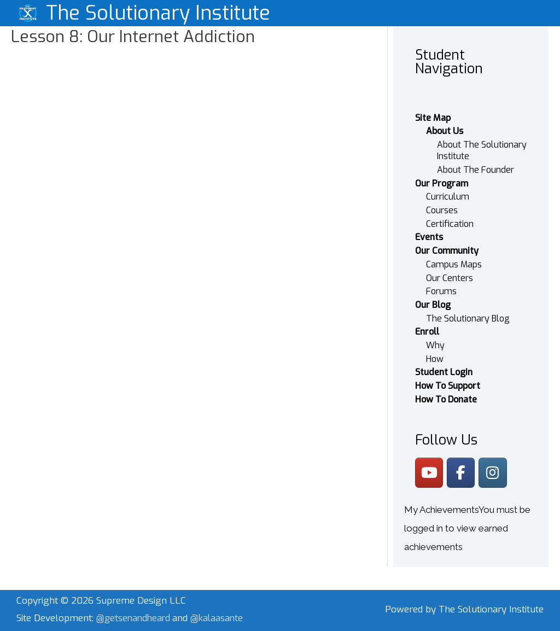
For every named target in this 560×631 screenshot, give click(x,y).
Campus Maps (454, 259)
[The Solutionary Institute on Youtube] (429, 468)
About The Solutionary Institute (482, 144)
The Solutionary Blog (468, 313)
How (435, 354)
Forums (441, 286)
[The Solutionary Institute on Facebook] (462, 468)
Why (435, 340)
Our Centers (449, 272)
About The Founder (475, 164)
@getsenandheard (136, 613)
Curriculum (447, 191)
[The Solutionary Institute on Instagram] (494, 468)
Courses (442, 205)
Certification (450, 218)
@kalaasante (221, 613)
